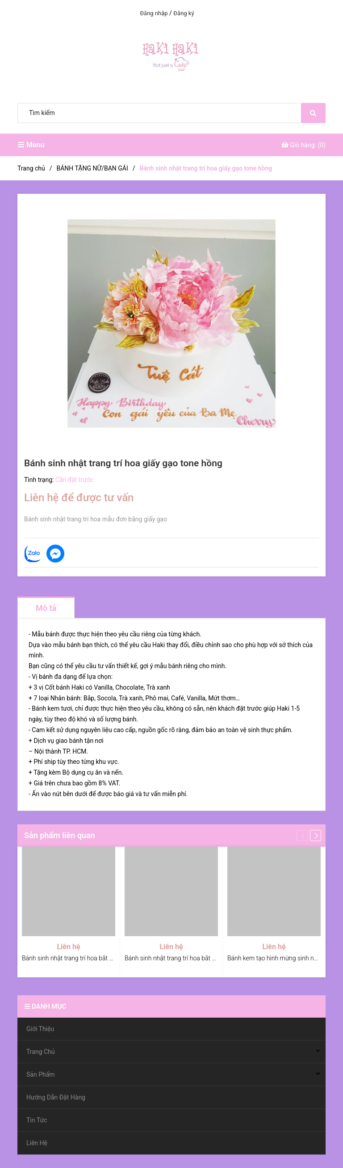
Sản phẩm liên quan (59, 835)
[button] (315, 835)
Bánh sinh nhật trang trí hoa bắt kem (174, 958)
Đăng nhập (153, 13)
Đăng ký (183, 13)
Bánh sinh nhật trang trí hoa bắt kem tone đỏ (82, 958)
